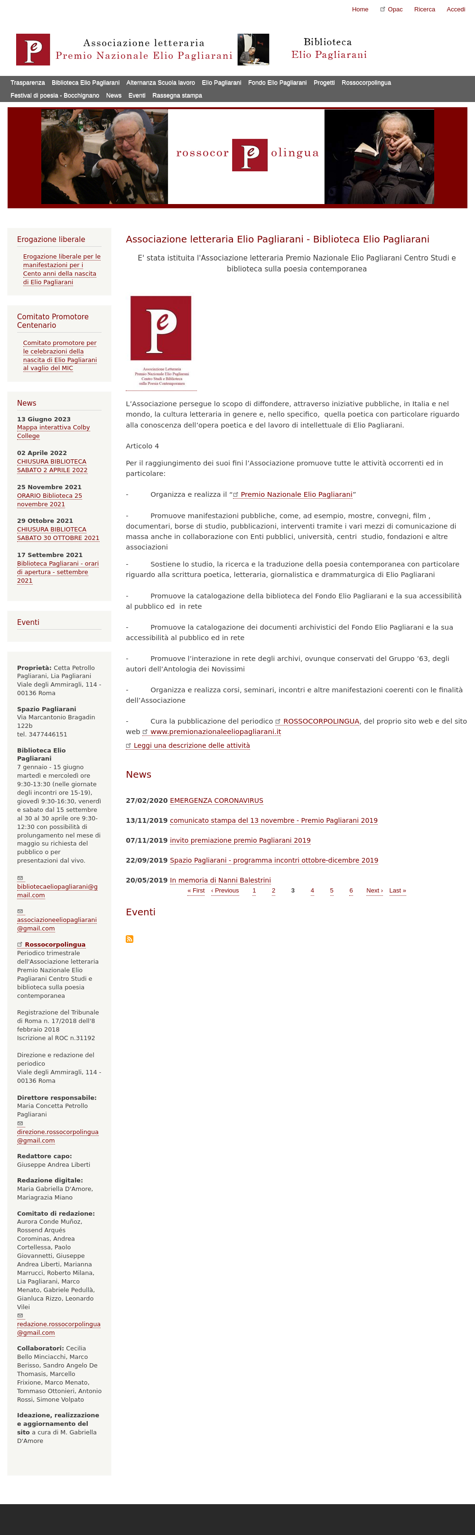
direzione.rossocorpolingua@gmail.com (58, 1132)
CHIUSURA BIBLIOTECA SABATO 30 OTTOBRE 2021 (58, 533)
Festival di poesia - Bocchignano (54, 95)
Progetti (324, 82)
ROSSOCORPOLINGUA (317, 721)
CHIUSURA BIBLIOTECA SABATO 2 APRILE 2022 (52, 466)
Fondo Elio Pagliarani (277, 82)
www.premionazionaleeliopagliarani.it (211, 731)
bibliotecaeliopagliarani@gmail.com (57, 886)
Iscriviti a (129, 939)
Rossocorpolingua (366, 82)
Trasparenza (27, 82)
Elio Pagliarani (221, 82)
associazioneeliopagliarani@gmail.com (57, 920)
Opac (391, 9)
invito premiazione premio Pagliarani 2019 (240, 840)
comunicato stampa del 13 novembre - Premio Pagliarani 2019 (274, 820)
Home (360, 9)
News (114, 95)
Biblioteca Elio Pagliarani (86, 82)
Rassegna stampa (177, 95)
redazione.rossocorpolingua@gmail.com (59, 1324)
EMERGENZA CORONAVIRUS (216, 800)
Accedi (456, 9)
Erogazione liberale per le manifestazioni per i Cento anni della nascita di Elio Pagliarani (62, 269)
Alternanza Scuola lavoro (161, 82)
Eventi (137, 95)
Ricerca (424, 9)
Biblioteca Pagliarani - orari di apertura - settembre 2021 (58, 572)
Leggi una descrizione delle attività (188, 745)
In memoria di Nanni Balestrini (220, 880)
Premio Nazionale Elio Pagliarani (292, 494)
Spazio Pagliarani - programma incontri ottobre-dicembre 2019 (274, 860)
